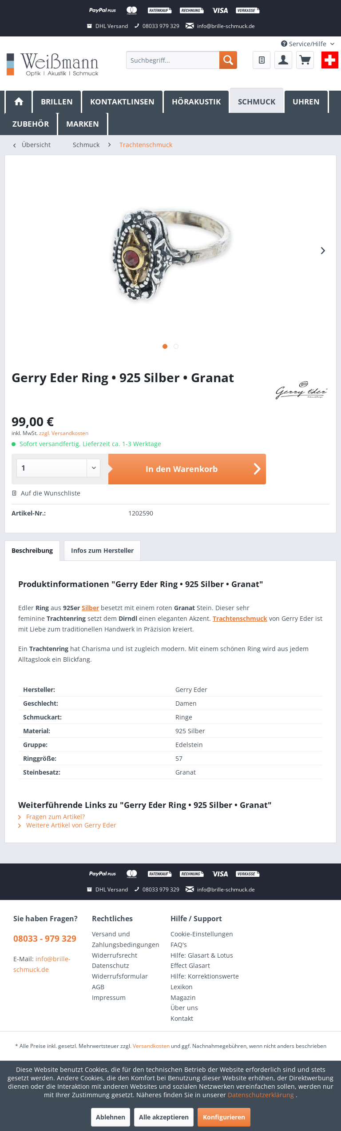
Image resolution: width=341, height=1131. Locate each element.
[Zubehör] (31, 124)
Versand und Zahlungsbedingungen (125, 939)
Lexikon (181, 987)
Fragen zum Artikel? (51, 816)
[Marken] (83, 124)
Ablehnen (110, 1117)
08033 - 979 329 (44, 938)
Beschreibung (32, 550)
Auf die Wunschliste (46, 493)
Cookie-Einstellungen (201, 934)
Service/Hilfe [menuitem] (304, 44)
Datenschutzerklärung (262, 1095)
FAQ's (178, 944)
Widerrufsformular (120, 976)
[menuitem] (181, 60)
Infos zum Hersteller (102, 550)
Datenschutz (110, 965)
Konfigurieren (224, 1117)
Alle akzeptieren (164, 1117)
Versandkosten (151, 1046)
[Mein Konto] (283, 60)
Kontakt (181, 1018)
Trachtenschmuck (240, 618)
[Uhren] (307, 102)
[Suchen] (228, 60)
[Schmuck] (257, 100)
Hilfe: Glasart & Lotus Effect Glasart (201, 960)
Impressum (109, 997)
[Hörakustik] (197, 102)
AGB (98, 987)
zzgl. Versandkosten (63, 433)
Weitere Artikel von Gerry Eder (67, 825)
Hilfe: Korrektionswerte (204, 976)
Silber (90, 607)
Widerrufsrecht (114, 955)
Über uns (184, 1007)
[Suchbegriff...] (181, 60)
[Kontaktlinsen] (123, 102)
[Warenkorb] (305, 60)
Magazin (183, 997)
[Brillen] (57, 102)
